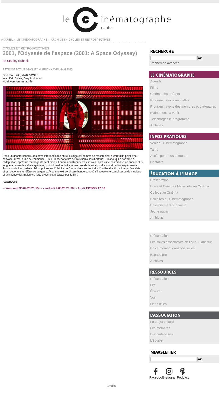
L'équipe (155, 338)
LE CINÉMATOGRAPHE (24, 39)
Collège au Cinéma (161, 191)
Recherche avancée (162, 62)
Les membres (158, 326)
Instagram (169, 375)
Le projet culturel (160, 320)
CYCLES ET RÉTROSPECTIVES (67, 39)
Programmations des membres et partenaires (177, 105)
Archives (155, 124)
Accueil (5, 39)
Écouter (155, 289)
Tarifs (153, 148)
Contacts (155, 161)
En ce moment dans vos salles (168, 247)
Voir (152, 296)
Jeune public (157, 210)
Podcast (183, 375)
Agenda (155, 80)
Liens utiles (157, 302)
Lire (152, 283)
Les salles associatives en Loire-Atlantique (175, 240)
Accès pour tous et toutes (165, 154)
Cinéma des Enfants (162, 93)
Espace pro (157, 253)
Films (153, 87)
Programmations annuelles (166, 99)
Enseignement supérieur (164, 204)
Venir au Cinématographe (165, 142)
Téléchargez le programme (166, 118)
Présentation (157, 179)
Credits (111, 383)
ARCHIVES (43, 39)
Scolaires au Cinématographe (168, 197)
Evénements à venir (162, 112)
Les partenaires (159, 332)
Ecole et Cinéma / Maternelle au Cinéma (174, 185)
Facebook (156, 375)
